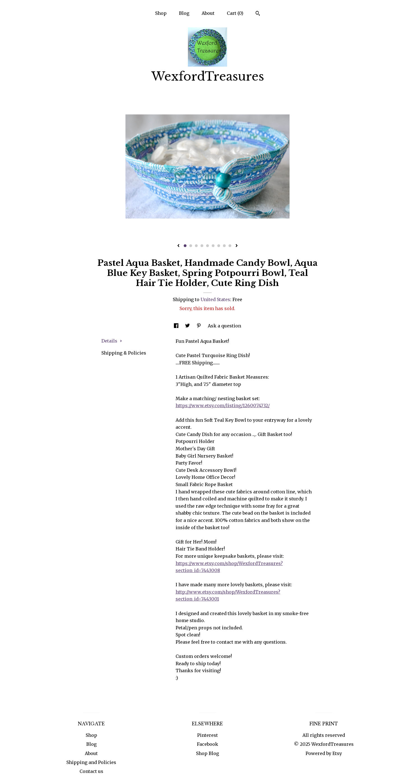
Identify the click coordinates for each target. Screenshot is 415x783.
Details (111, 341)
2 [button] (190, 245)
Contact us (91, 771)
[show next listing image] (236, 246)
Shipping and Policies (91, 762)
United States (215, 299)
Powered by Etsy (324, 753)
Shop (161, 13)
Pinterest (207, 735)
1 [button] (185, 245)
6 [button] (213, 245)
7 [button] (218, 245)
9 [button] (230, 245)
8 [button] (224, 245)
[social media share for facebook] (176, 326)
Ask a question (224, 326)
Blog (184, 13)
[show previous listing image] (178, 246)
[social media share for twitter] (188, 326)
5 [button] (207, 245)
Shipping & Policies (123, 353)
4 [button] (201, 245)
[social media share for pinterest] (199, 326)
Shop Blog (207, 753)
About (208, 13)
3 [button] (196, 245)
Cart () (235, 13)
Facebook (207, 744)
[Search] (258, 14)
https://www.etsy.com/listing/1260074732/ (223, 405)
